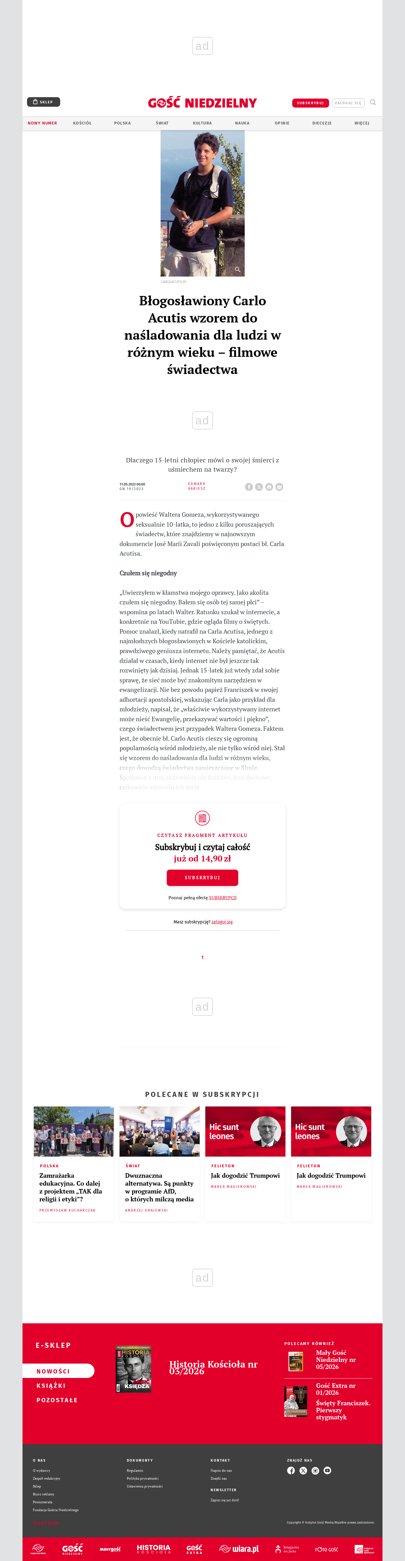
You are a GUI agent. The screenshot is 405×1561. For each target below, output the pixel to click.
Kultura (202, 123)
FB (250, 485)
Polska (122, 123)
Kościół (82, 123)
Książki (49, 1385)
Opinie (282, 123)
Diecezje (322, 123)
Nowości (49, 1371)
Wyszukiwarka (373, 102)
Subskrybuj (202, 877)
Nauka (242, 123)
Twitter (260, 485)
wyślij (280, 485)
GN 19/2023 (132, 489)
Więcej (362, 123)
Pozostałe (49, 1400)
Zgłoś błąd (46, 1523)
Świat (162, 123)
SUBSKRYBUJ (310, 103)
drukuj (270, 485)
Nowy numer (42, 123)
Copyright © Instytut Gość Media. (310, 1522)
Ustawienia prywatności (145, 1486)
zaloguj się (348, 103)
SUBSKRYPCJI (223, 897)
